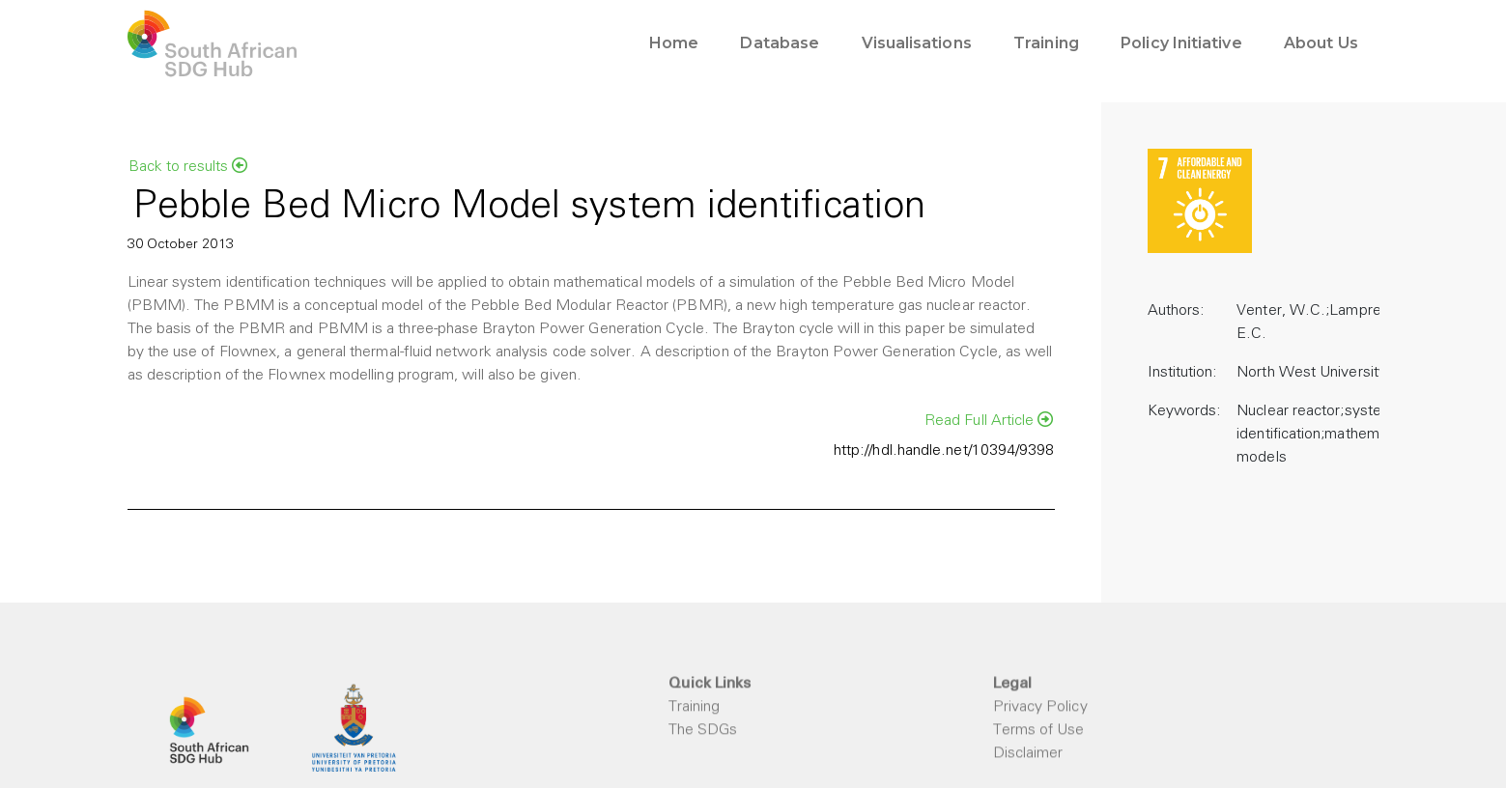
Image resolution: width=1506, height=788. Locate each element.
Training (694, 708)
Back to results (187, 166)
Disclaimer (1028, 754)
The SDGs (703, 731)
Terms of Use (1039, 731)
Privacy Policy (1040, 708)
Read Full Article (989, 420)
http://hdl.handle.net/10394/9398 (944, 451)
